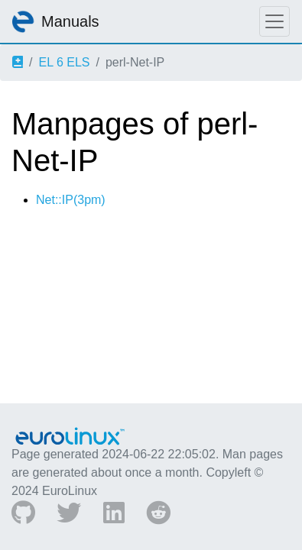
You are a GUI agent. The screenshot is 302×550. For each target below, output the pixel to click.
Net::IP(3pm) (71, 199)
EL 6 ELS (63, 62)
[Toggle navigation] (274, 21)
